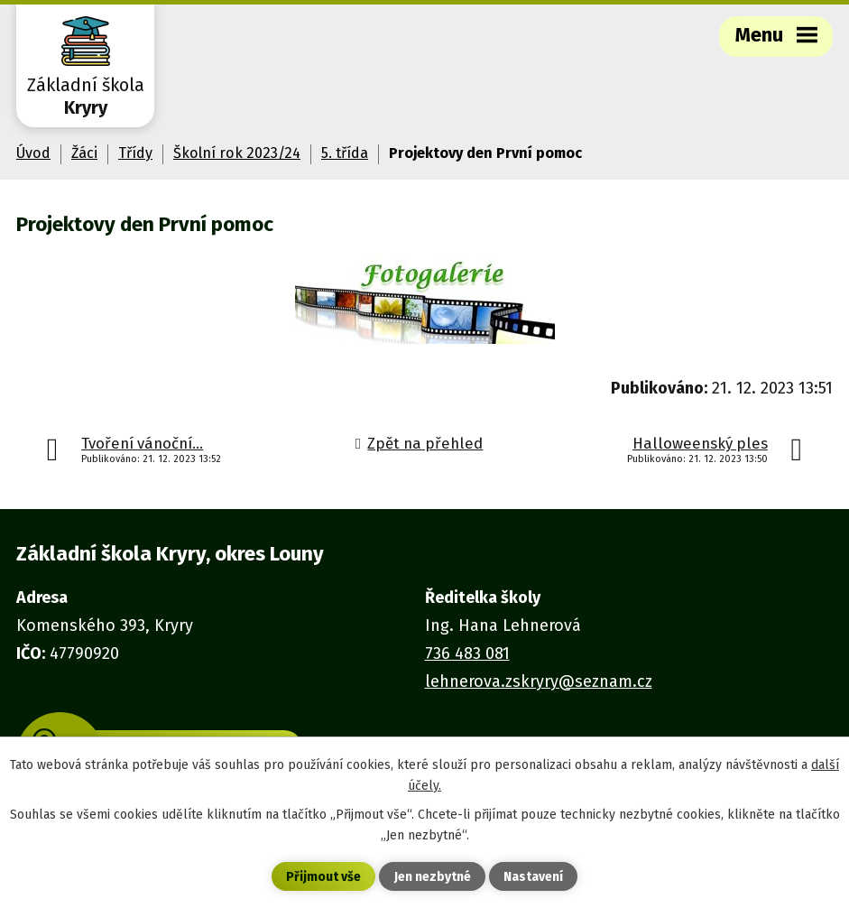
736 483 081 (467, 653)
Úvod (33, 153)
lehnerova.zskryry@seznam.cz (538, 681)
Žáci (84, 153)
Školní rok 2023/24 (236, 153)
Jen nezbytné (432, 877)
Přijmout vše (323, 877)
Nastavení (533, 877)
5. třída (344, 153)
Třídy (135, 153)
